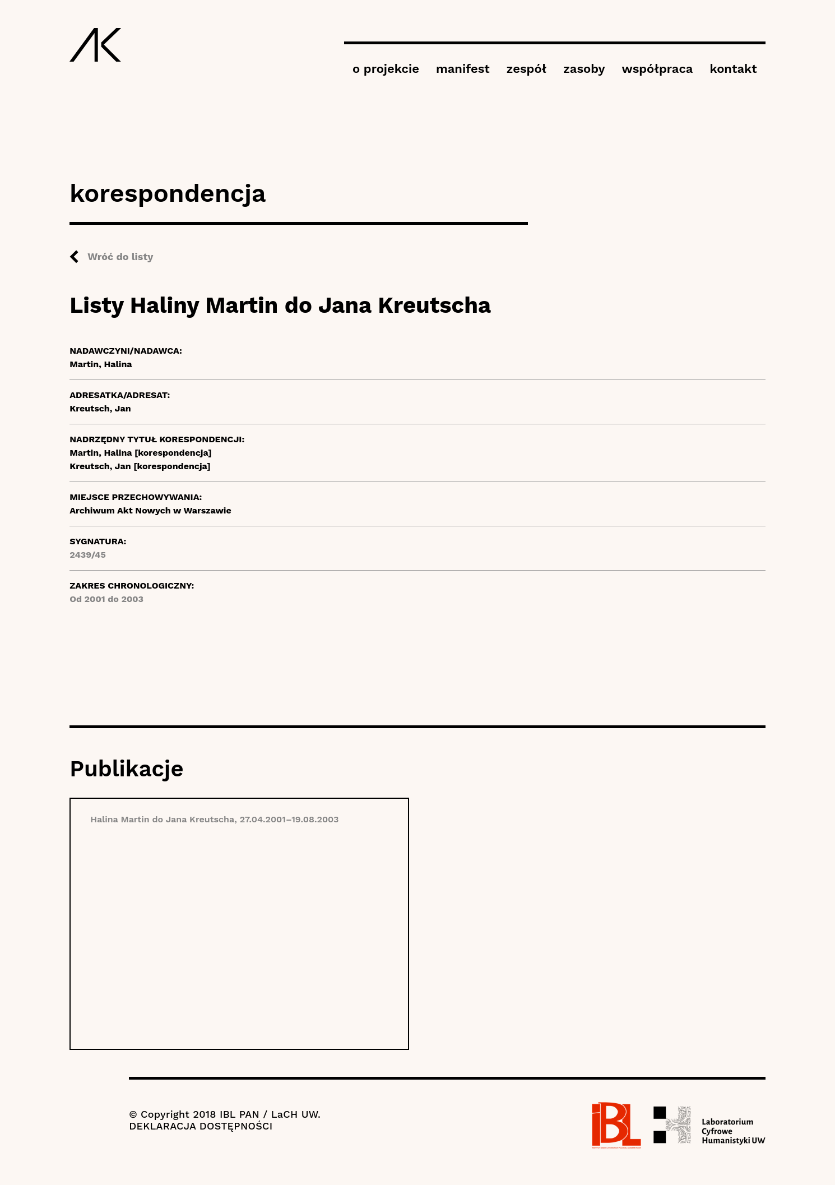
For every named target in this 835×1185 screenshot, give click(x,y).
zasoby (584, 69)
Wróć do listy (120, 256)
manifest (463, 69)
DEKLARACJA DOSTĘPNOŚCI (200, 1126)
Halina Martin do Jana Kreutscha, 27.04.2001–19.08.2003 (214, 819)
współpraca (657, 69)
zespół (526, 69)
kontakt (733, 69)
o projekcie (385, 69)
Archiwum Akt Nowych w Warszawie (150, 510)
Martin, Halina (100, 364)
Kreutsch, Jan (100, 408)
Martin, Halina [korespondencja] (140, 452)
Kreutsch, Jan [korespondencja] (140, 466)
